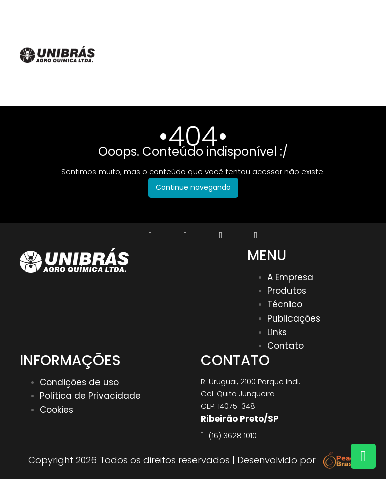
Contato (285, 346)
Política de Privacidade (90, 396)
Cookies (56, 410)
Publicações (293, 318)
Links (277, 332)
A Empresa (290, 277)
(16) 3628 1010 (332, 12)
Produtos (286, 291)
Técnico (284, 304)
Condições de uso (79, 382)
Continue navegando (193, 187)
